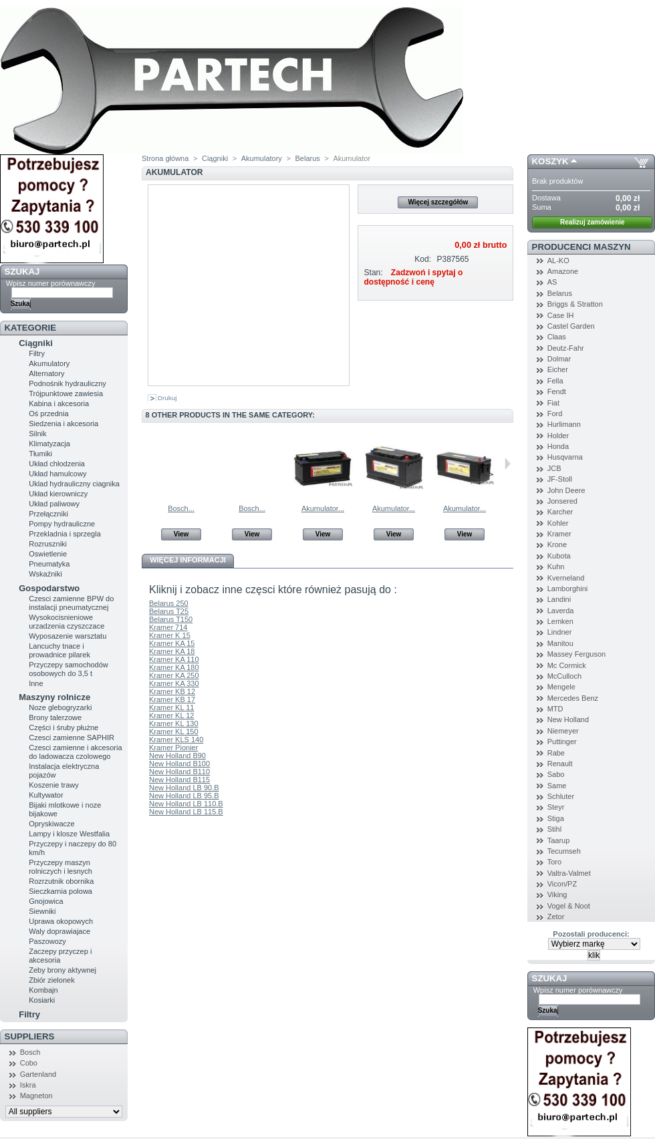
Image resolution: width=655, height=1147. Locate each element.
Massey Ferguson (576, 654)
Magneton (36, 1096)
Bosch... (181, 508)
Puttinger (562, 742)
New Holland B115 (179, 780)
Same (557, 786)
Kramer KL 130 (174, 723)
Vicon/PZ (562, 884)
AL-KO (558, 261)
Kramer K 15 (169, 635)
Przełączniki (48, 514)
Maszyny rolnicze (54, 697)
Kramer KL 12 (171, 715)
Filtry (37, 353)
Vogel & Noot (568, 906)
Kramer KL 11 (171, 707)
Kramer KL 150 (174, 731)
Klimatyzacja (49, 444)
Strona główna (165, 158)
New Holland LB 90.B (184, 788)
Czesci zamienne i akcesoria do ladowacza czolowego (75, 752)
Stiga (555, 818)
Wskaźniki (45, 574)
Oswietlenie (48, 554)
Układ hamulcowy (57, 474)
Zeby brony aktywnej (62, 970)
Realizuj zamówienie (592, 222)
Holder (558, 436)
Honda (558, 446)
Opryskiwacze (51, 824)
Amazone (562, 271)
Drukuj (167, 397)
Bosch (30, 1052)
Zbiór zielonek (51, 980)
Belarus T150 (170, 619)
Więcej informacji (188, 560)
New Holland (568, 719)
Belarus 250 (168, 603)
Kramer (559, 534)
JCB (554, 468)
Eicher (557, 369)
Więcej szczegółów (438, 202)
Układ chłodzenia (57, 464)
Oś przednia (48, 413)
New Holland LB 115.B (186, 812)
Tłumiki (40, 454)
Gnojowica (46, 901)
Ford (555, 413)
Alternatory (46, 373)
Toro (554, 862)
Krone (557, 544)
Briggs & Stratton (575, 304)
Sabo (556, 774)
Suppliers (30, 1036)
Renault (560, 764)
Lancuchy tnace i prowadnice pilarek (59, 650)
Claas (556, 337)
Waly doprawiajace (59, 931)
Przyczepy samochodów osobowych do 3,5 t (68, 669)
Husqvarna (565, 457)
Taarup (558, 840)
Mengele (561, 687)
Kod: (422, 259)
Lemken (560, 621)
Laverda (560, 611)
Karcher (560, 512)
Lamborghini (567, 589)
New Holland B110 (179, 772)
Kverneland (566, 578)
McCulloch (564, 676)
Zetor (556, 917)
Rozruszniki (48, 544)
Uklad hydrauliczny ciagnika (74, 484)
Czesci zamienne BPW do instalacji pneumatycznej (71, 603)
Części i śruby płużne (63, 727)
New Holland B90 (177, 756)
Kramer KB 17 (172, 699)
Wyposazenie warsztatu (67, 636)
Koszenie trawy (54, 785)
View (181, 534)
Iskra (28, 1085)
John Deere (566, 490)
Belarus (307, 158)
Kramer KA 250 (174, 675)
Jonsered (562, 501)
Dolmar (559, 359)
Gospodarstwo (49, 588)
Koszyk (550, 161)
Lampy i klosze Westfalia (69, 834)
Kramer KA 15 (171, 643)
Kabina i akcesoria (59, 403)
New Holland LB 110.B (186, 804)
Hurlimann (564, 424)
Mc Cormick (566, 665)
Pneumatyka (49, 564)
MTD (555, 709)
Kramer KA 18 (171, 651)
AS (552, 282)
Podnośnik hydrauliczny (67, 383)
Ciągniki (36, 343)
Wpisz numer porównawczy (51, 283)
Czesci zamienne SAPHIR (71, 737)
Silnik (37, 434)
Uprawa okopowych (61, 921)
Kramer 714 (168, 627)
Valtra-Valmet (569, 873)
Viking (557, 894)
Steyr (556, 807)
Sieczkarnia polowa (60, 891)
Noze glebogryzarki (60, 707)
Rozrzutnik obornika (61, 881)
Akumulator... (322, 508)
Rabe (556, 753)
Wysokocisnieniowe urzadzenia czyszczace (66, 621)
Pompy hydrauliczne (62, 524)
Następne (508, 464)
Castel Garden (571, 326)
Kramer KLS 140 (176, 739)
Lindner (559, 632)
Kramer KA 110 (174, 659)
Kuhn (556, 566)
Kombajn (43, 990)
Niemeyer (563, 731)
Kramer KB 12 (172, 691)
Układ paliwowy (54, 504)
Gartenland (38, 1074)
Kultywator (46, 795)
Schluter (560, 796)
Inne (36, 683)
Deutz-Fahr (565, 348)
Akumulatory (49, 363)
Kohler (558, 523)
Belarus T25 (168, 611)
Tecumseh (564, 851)
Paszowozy (47, 941)
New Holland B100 (179, 764)
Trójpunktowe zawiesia (66, 393)
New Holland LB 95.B (184, 796)
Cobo (28, 1063)
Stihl (554, 829)
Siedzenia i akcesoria (63, 424)
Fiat (553, 403)
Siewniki (42, 911)
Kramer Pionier (173, 748)
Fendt (556, 391)
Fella (555, 381)
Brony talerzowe (55, 717)
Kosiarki (42, 1000)
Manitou (560, 643)
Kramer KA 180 (174, 667)
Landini (559, 599)
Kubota (559, 556)
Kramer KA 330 (174, 683)
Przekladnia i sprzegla (65, 534)
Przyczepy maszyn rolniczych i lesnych (60, 866)
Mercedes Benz (572, 698)
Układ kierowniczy (58, 494)
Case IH (560, 315)
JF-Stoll (559, 479)
